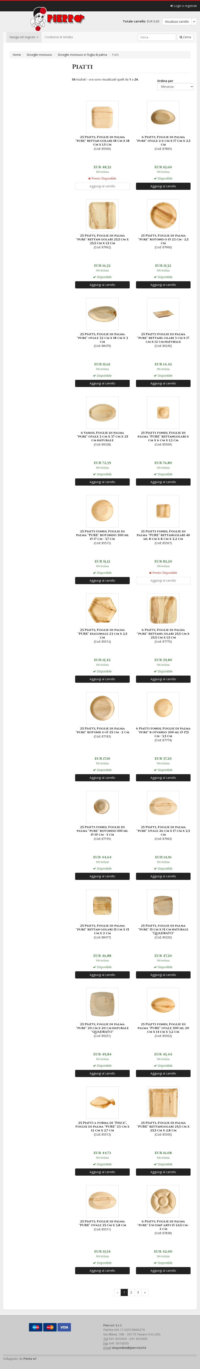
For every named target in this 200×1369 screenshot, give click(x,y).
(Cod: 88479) (102, 322)
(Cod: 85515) (102, 519)
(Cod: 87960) (163, 223)
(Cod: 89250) (163, 913)
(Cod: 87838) (163, 1209)
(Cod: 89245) (163, 322)
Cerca (185, 37)
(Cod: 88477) (102, 913)
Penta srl (29, 1358)
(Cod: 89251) (102, 1012)
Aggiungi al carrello (163, 186)
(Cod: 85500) (163, 1110)
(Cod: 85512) (102, 618)
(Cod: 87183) (102, 714)
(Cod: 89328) (102, 420)
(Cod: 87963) (163, 815)
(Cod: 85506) (102, 125)
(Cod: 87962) (102, 223)
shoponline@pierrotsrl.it (129, 1348)
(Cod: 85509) (163, 420)
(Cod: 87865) (163, 125)
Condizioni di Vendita (59, 37)
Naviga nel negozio (23, 37)
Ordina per (165, 81)
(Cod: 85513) (102, 1110)
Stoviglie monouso (39, 55)
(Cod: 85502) (163, 1012)
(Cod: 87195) (102, 815)
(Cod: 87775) (163, 618)
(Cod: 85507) (163, 519)
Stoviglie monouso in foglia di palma (82, 55)
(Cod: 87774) (163, 716)
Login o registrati (183, 6)
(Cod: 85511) (102, 1207)
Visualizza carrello (177, 21)
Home (17, 55)
